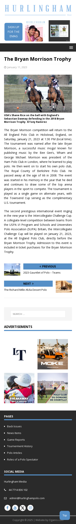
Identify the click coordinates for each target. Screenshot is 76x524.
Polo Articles (14, 453)
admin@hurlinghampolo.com (27, 498)
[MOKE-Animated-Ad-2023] (52, 367)
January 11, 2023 (17, 67)
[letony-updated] (19, 367)
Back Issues (14, 426)
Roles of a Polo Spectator (22, 459)
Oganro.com (56, 520)
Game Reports (16, 439)
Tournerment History (20, 446)
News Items (14, 433)
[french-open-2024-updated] (52, 401)
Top (65, 515)
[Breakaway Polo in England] (19, 401)
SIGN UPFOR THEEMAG (13, 31)
